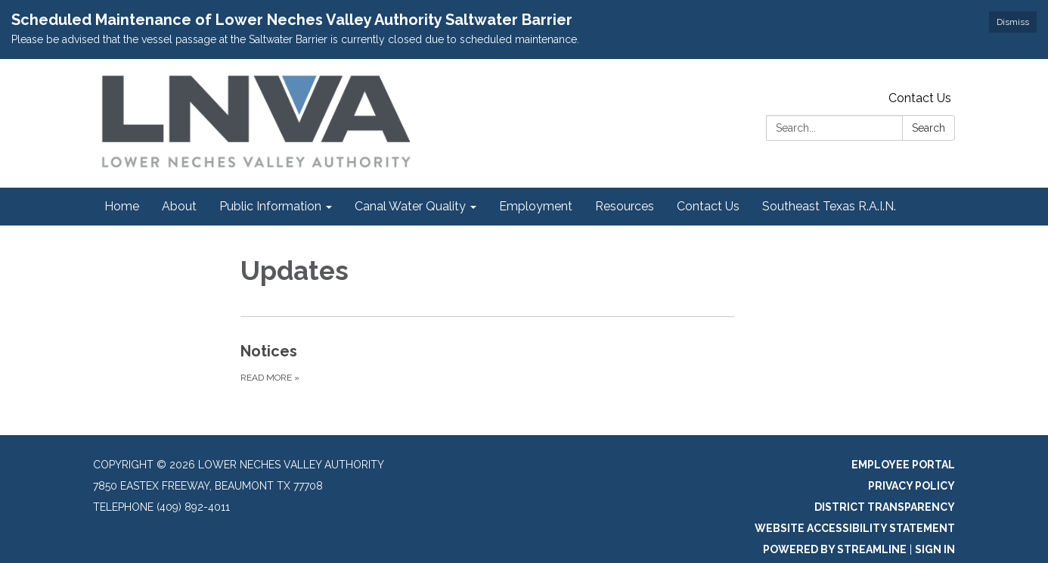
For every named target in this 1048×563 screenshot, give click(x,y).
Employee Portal (903, 465)
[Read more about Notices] (487, 362)
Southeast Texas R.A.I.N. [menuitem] (829, 206)
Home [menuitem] (121, 206)
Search (928, 128)
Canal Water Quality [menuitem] (410, 206)
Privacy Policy (911, 486)
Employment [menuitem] (535, 206)
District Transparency (884, 507)
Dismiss (1013, 22)
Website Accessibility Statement (855, 528)
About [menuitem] (179, 206)
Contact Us (919, 98)
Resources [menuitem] (624, 206)
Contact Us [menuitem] (708, 206)
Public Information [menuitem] (270, 206)
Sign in (935, 549)
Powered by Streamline (835, 549)
